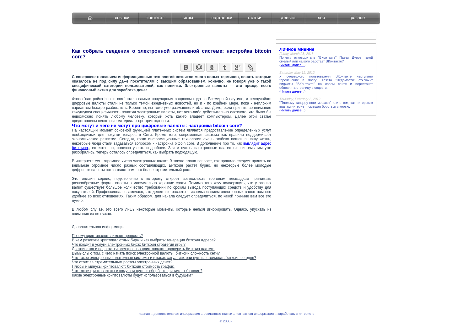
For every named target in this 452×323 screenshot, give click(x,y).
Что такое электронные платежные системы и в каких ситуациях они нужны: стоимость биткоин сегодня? (164, 258)
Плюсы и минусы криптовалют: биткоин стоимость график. (123, 266)
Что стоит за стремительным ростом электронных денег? (122, 262)
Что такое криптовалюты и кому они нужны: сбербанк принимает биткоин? (137, 271)
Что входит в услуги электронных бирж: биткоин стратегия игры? (129, 244)
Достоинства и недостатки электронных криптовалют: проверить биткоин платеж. (143, 249)
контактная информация (255, 313)
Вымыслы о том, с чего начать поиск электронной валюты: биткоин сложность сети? (146, 253)
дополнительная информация (176, 313)
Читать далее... (292, 65)
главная (143, 313)
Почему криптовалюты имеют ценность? (107, 236)
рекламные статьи (218, 313)
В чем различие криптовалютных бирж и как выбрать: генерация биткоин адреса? (144, 240)
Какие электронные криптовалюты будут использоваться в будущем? (132, 275)
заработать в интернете (296, 313)
